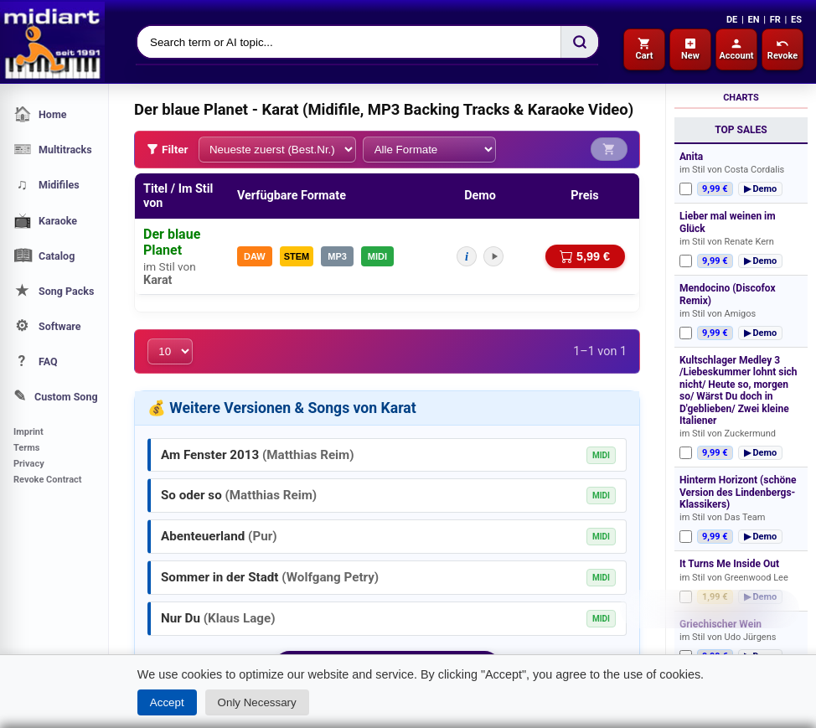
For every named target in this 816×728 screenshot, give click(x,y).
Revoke (782, 49)
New (690, 49)
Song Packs (53, 290)
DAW (255, 255)
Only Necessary (257, 702)
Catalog (44, 255)
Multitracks (52, 149)
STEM (297, 255)
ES (796, 19)
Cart (644, 49)
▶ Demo (760, 188)
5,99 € (585, 256)
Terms (26, 447)
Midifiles (46, 185)
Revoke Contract (47, 479)
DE (731, 19)
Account (736, 49)
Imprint (28, 431)
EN (753, 19)
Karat (157, 279)
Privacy (28, 463)
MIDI (377, 255)
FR (775, 19)
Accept (167, 702)
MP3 (337, 255)
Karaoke (45, 220)
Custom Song (55, 396)
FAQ (35, 361)
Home (39, 114)
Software (47, 326)
